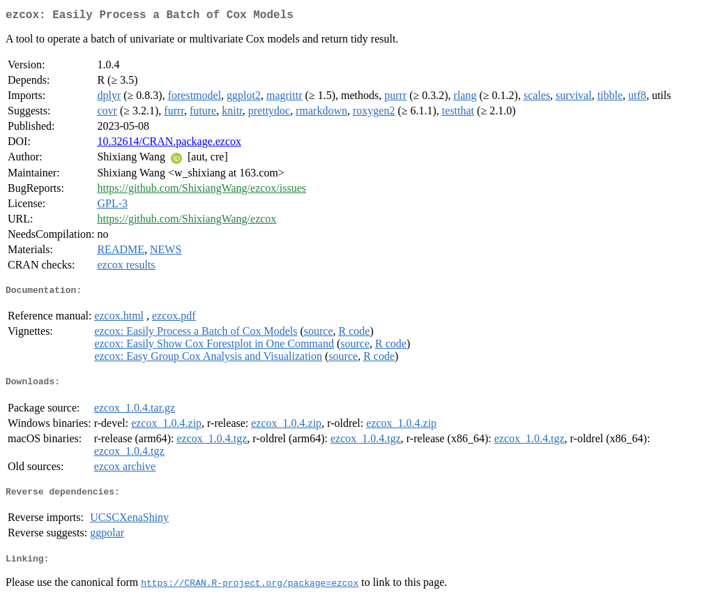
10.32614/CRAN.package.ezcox (169, 144)
